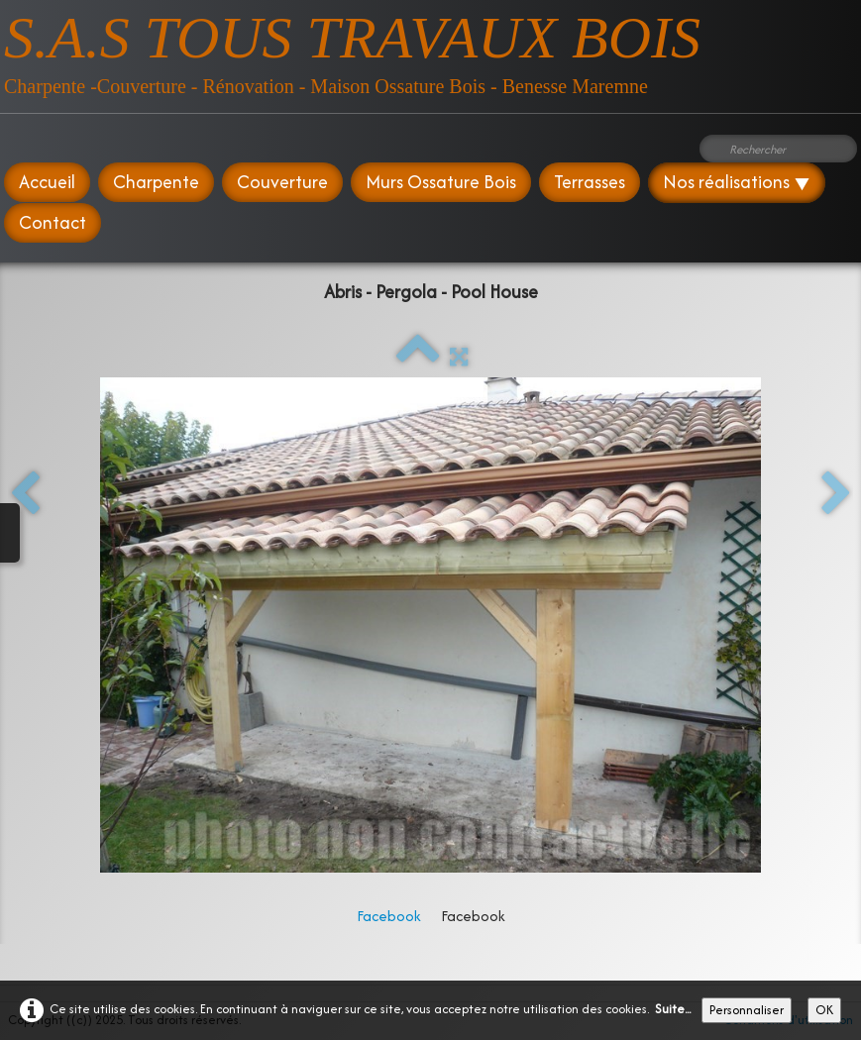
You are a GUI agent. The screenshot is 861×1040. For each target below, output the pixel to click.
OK (824, 1009)
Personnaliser (746, 1009)
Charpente (156, 181)
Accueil (47, 181)
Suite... (673, 1008)
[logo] (352, 49)
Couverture (282, 181)
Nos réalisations (736, 181)
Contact (52, 222)
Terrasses (589, 181)
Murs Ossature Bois (441, 181)
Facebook (389, 915)
